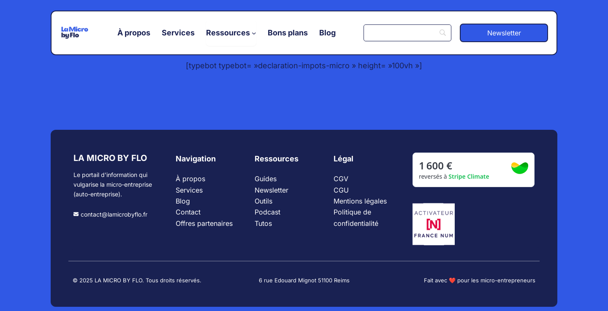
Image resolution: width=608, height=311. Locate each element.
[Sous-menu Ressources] (231, 33)
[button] (504, 33)
